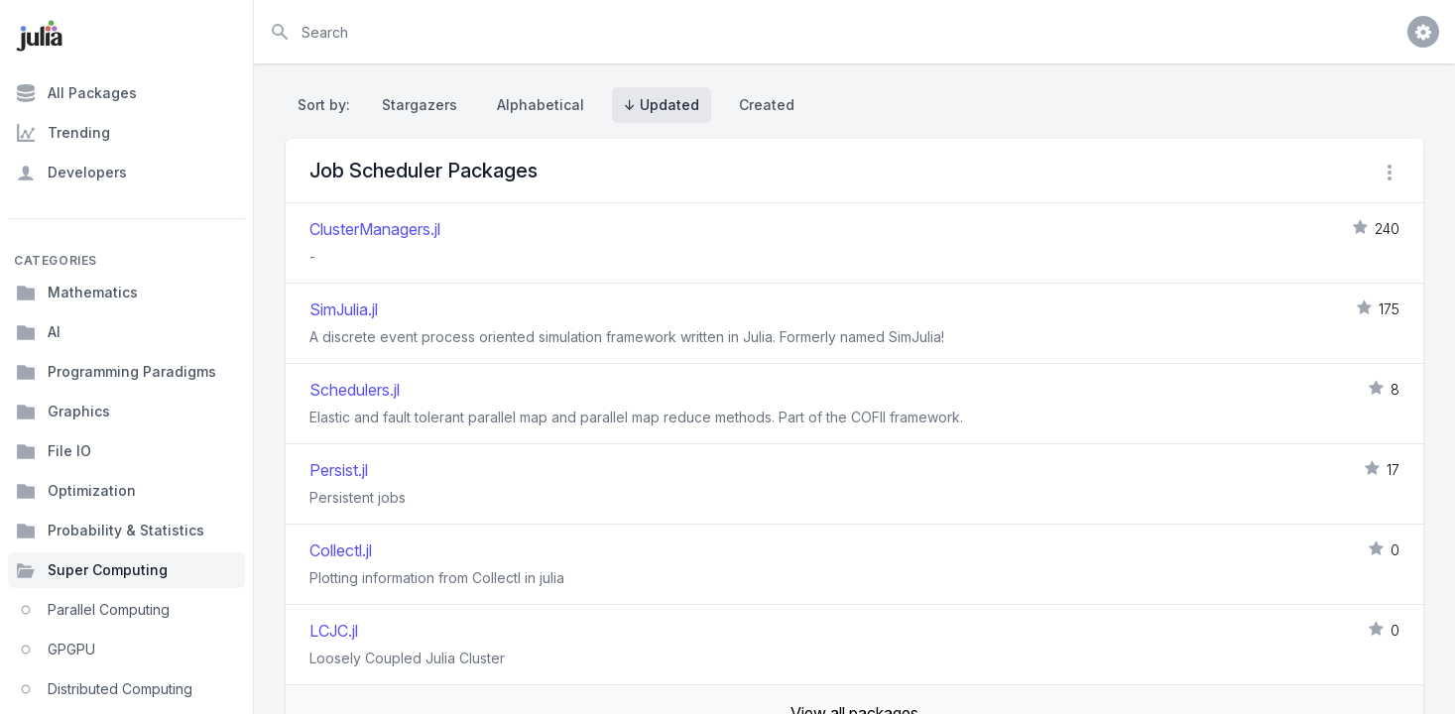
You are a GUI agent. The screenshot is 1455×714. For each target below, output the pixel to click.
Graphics (63, 411)
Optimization (76, 491)
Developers (71, 172)
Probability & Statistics (110, 530)
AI (38, 332)
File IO (53, 451)
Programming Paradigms (116, 372)
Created (766, 104)
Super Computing (92, 570)
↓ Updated (661, 104)
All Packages (76, 93)
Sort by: (328, 104)
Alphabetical (540, 104)
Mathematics (77, 292)
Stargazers (419, 104)
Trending (63, 133)
